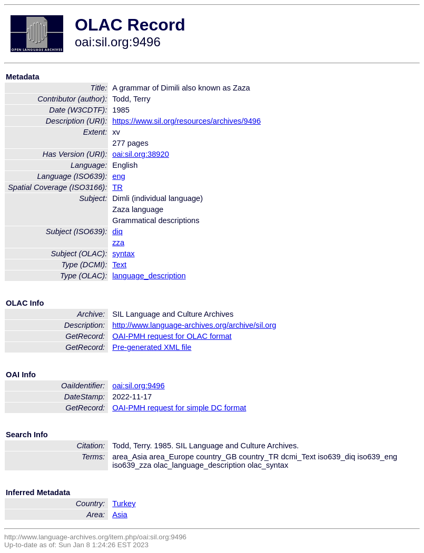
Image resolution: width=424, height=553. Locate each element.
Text (119, 264)
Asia (119, 514)
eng (118, 176)
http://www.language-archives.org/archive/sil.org (194, 325)
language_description (148, 276)
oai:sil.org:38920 (140, 154)
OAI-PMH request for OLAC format (171, 336)
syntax (123, 253)
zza (118, 242)
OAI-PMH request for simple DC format (179, 408)
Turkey (123, 503)
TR (117, 187)
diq (117, 231)
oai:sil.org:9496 (138, 385)
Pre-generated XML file (151, 347)
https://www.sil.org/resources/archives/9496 (186, 121)
